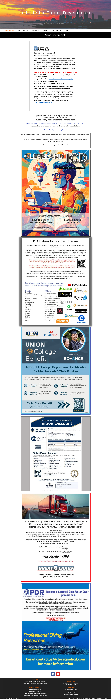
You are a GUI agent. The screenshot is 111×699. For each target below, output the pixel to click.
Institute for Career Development (55, 12)
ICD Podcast (100, 698)
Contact (106, 698)
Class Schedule (79, 698)
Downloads (87, 698)
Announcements (70, 698)
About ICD (93, 698)
